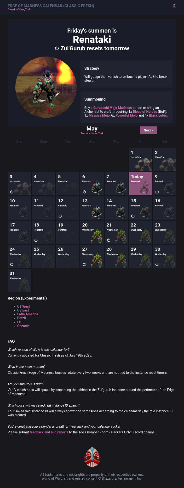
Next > (148, 130)
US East (23, 310)
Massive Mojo (99, 115)
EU (19, 322)
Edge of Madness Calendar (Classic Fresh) (51, 6)
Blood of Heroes (145, 111)
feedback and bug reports (49, 432)
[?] (174, 6)
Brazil (21, 318)
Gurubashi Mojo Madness (112, 108)
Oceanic (23, 326)
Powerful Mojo (126, 115)
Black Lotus (158, 115)
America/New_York (19, 9)
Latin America (27, 314)
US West (23, 306)
